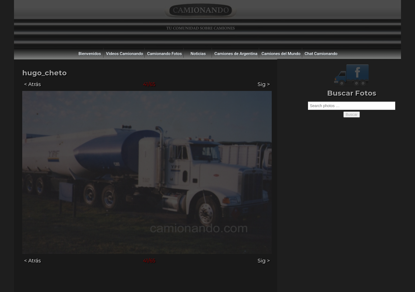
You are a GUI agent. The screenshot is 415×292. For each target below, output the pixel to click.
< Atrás (32, 84)
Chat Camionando (321, 53)
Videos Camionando (124, 53)
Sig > (264, 84)
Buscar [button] (352, 114)
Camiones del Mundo (281, 53)
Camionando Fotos (164, 53)
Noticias (198, 53)
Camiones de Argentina (235, 53)
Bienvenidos (89, 53)
